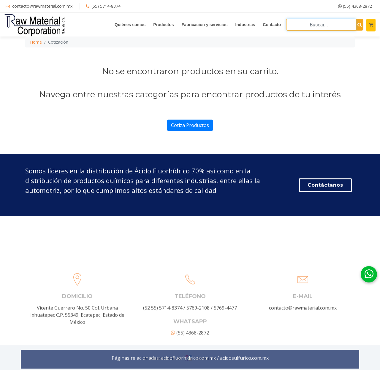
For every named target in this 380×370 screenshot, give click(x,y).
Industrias (245, 24)
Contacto (272, 24)
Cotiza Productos (190, 125)
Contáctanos (325, 186)
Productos (163, 24)
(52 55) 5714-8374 (162, 337)
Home (36, 42)
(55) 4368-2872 (355, 6)
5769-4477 (225, 337)
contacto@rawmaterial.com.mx (42, 6)
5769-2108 (198, 337)
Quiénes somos (130, 24)
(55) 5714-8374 (106, 6)
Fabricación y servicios (205, 24)
